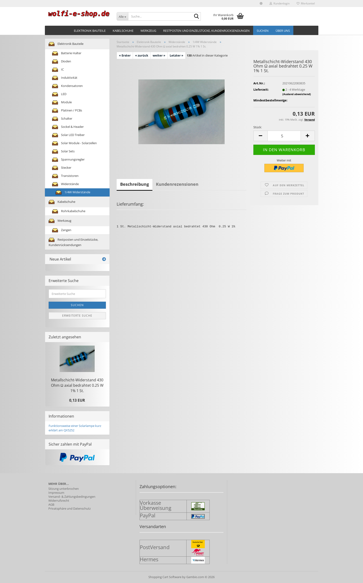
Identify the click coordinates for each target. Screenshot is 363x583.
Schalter (62, 119)
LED (59, 94)
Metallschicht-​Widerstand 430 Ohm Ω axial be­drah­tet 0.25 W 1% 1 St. (77, 385)
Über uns (283, 31)
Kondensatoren (67, 86)
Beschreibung (134, 184)
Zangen (61, 230)
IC (58, 70)
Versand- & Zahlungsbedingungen (71, 496)
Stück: (257, 127)
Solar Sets (63, 151)
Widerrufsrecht (58, 500)
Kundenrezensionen (177, 184)
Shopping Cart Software (164, 577)
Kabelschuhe (123, 31)
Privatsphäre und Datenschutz (69, 508)
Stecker (61, 168)
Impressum (56, 492)
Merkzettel (306, 3)
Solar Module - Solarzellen (74, 143)
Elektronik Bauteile (90, 31)
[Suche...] (122, 16)
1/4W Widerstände (73, 192)
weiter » (159, 55)
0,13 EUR (77, 400)
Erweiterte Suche (77, 316)
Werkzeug (148, 31)
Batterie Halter (66, 53)
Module (62, 102)
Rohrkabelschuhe (68, 211)
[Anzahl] (284, 136)
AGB (51, 504)
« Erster (125, 55)
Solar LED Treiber (68, 135)
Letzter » (176, 55)
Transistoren (65, 176)
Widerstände (65, 184)
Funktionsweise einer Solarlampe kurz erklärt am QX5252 (75, 428)
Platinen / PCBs (67, 111)
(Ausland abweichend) (296, 94)
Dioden (61, 61)
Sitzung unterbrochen (63, 488)
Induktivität (64, 78)
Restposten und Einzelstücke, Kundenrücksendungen (206, 31)
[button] (261, 3)
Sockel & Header (68, 127)
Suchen (263, 31)
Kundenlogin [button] (280, 3)
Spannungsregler (68, 160)
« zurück (141, 55)
